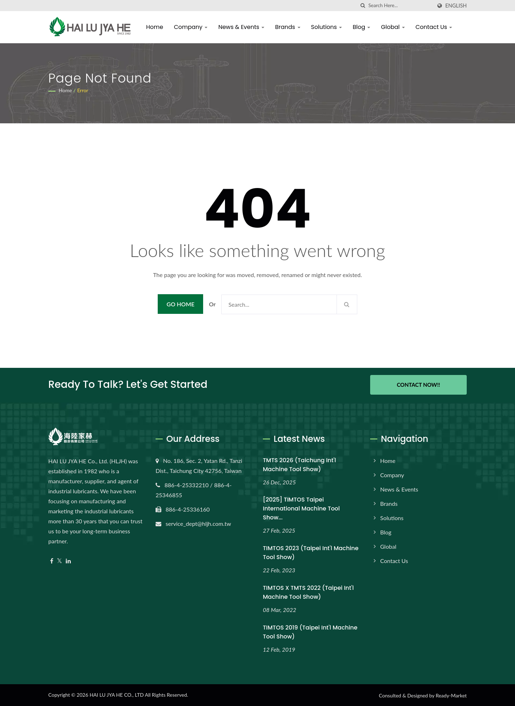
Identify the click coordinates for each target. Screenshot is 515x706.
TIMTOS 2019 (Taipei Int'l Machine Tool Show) (310, 631)
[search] (363, 5)
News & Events (242, 27)
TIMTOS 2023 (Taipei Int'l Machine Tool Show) (310, 552)
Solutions (327, 27)
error (82, 90)
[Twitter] (59, 560)
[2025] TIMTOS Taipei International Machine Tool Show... (301, 508)
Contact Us (434, 27)
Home (155, 27)
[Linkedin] (68, 560)
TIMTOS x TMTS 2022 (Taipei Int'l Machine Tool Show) (308, 592)
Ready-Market (451, 695)
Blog (362, 27)
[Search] (400, 5)
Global (393, 27)
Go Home (181, 304)
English (456, 6)
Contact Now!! (418, 384)
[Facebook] (51, 560)
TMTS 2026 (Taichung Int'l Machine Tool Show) (299, 464)
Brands (288, 27)
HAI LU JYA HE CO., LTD (116, 694)
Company (191, 27)
